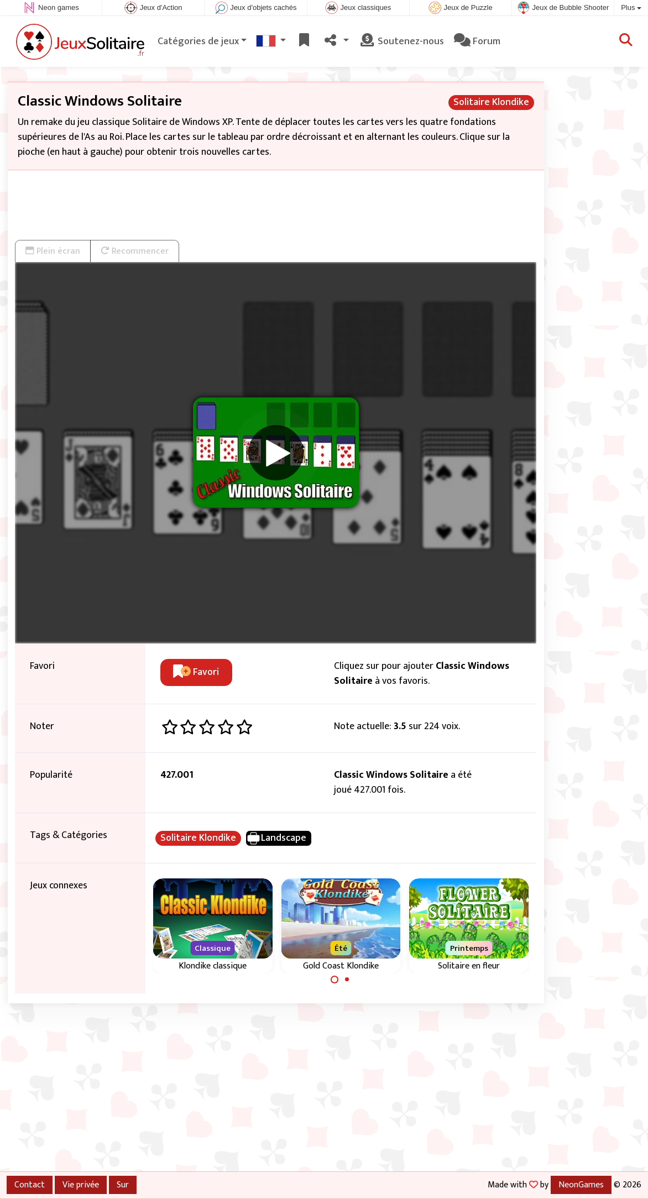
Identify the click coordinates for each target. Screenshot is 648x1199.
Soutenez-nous (401, 41)
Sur (123, 1184)
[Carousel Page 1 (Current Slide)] (334, 979)
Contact (29, 1184)
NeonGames (581, 1184)
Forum (477, 41)
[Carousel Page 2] (347, 979)
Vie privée (80, 1184)
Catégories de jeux (198, 41)
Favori (196, 672)
